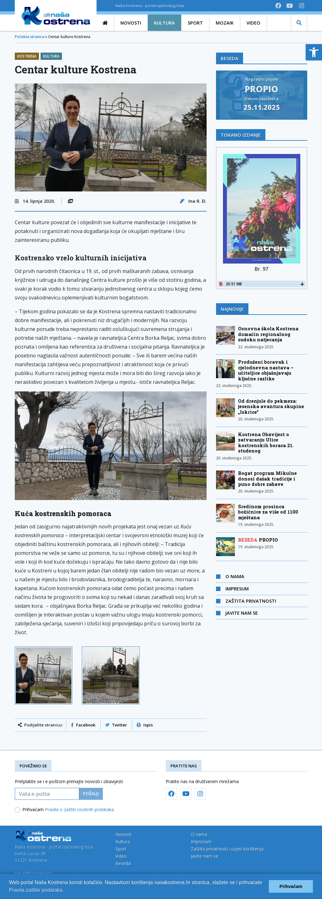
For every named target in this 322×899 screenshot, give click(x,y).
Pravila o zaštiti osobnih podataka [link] (79, 809)
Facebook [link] (83, 725)
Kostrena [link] (26, 56)
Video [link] (121, 856)
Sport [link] (120, 849)
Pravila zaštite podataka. (36, 890)
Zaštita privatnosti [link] (250, 601)
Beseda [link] (123, 863)
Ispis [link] (145, 725)
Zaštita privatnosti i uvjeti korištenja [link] (227, 849)
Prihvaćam (68, 809)
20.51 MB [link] (261, 284)
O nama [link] (234, 576)
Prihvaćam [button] (291, 886)
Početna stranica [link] (29, 36)
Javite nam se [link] (241, 613)
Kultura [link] (51, 56)
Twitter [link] (116, 725)
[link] (314, 52)
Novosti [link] (123, 834)
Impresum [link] (237, 588)
